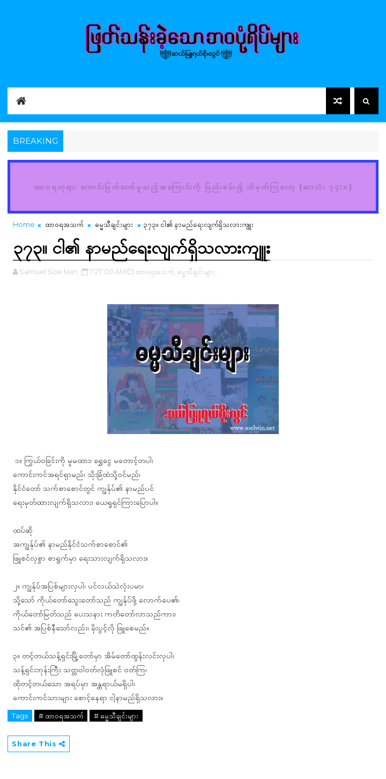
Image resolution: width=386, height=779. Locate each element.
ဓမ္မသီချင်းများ (114, 224)
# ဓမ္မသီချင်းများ (116, 715)
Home (24, 224)
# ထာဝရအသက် (61, 715)
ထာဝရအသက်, (155, 271)
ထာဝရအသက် (64, 224)
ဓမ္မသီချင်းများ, (197, 271)
